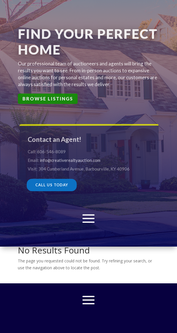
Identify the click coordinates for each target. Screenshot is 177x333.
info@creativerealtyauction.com (70, 159)
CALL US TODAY (51, 185)
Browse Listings (47, 98)
